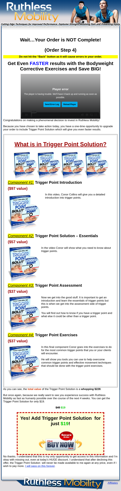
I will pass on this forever (40, 466)
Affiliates (113, 482)
